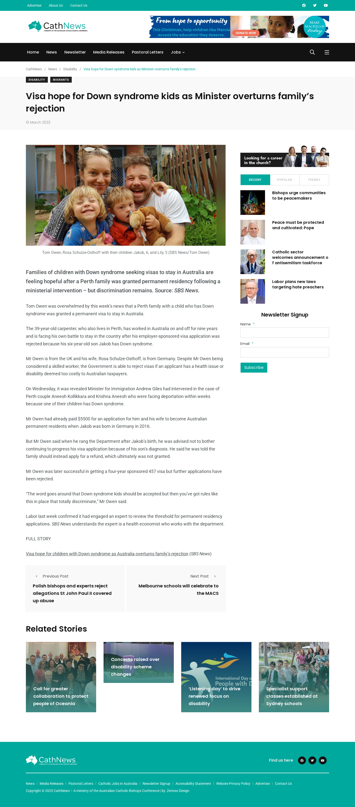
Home (33, 52)
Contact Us (78, 5)
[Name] (284, 332)
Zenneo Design (178, 790)
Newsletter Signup (156, 783)
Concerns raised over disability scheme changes (135, 666)
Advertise (34, 5)
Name (247, 324)
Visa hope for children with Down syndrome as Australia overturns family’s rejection (107, 553)
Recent (255, 180)
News (51, 52)
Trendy (314, 180)
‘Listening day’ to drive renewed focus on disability (214, 695)
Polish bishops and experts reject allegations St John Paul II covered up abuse (72, 593)
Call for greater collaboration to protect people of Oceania (61, 695)
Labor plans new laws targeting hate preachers (298, 284)
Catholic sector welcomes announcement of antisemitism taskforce (300, 257)
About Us (56, 5)
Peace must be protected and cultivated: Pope (298, 225)
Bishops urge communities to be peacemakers (299, 195)
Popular (284, 180)
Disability (37, 79)
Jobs (176, 52)
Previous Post (51, 576)
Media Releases (108, 52)
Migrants (61, 79)
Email (246, 343)
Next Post (204, 576)
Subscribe (254, 367)
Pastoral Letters (147, 52)
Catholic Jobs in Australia (117, 783)
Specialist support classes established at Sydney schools (292, 695)
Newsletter (75, 52)
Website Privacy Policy (233, 783)
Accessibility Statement (193, 783)
